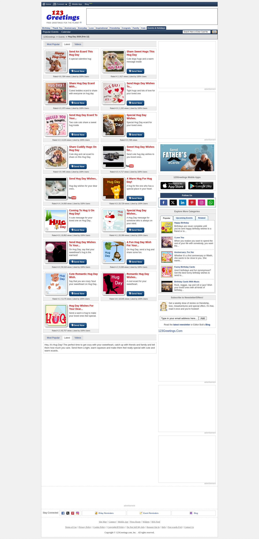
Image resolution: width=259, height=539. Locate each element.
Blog (87, 4)
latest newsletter (181, 324)
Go (214, 32)
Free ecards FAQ (175, 527)
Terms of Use (71, 527)
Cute (143, 28)
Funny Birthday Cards (184, 267)
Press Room (135, 522)
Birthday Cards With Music (186, 282)
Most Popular (53, 44)
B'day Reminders (104, 513)
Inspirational (102, 28)
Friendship (115, 28)
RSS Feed (155, 522)
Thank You (57, 28)
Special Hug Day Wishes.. (136, 212)
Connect (60, 4)
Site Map (103, 522)
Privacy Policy (85, 527)
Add (203, 318)
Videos (77, 44)
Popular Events (50, 32)
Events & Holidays (156, 28)
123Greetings (49, 37)
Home (48, 4)
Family (136, 28)
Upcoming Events (184, 218)
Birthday (46, 28)
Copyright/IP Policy (116, 527)
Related (201, 218)
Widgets (146, 522)
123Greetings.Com (170, 330)
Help (164, 527)
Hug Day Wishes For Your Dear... (81, 307)
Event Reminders (149, 513)
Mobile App (77, 4)
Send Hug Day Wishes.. (83, 178)
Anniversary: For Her (184, 252)
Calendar (66, 32)
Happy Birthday (181, 223)
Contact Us (189, 527)
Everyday (82, 28)
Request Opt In (153, 527)
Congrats (126, 28)
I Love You (179, 237)
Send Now (77, 71)
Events (62, 37)
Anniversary (70, 28)
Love (91, 28)
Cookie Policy (99, 527)
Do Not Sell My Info (136, 527)
